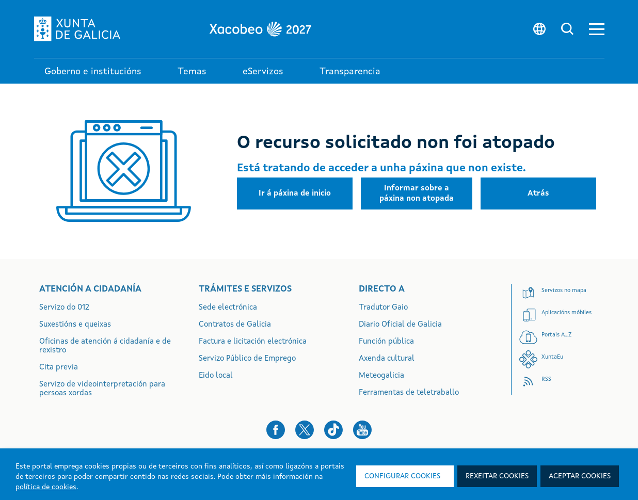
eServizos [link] (263, 71)
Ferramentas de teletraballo (409, 393)
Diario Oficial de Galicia (400, 325)
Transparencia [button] (350, 71)
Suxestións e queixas (75, 325)
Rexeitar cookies (497, 476)
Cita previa (58, 368)
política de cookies (45, 487)
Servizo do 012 (64, 308)
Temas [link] (192, 71)
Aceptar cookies (580, 476)
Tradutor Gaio (383, 308)
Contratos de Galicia (235, 325)
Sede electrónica (228, 308)
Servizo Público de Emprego (247, 359)
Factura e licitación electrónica (253, 342)
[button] (596, 29)
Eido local (216, 376)
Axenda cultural (386, 359)
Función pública (386, 342)
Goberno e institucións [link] (92, 71)
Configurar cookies (402, 476)
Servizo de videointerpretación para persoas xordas (102, 389)
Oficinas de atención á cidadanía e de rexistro (105, 346)
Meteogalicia (381, 376)
